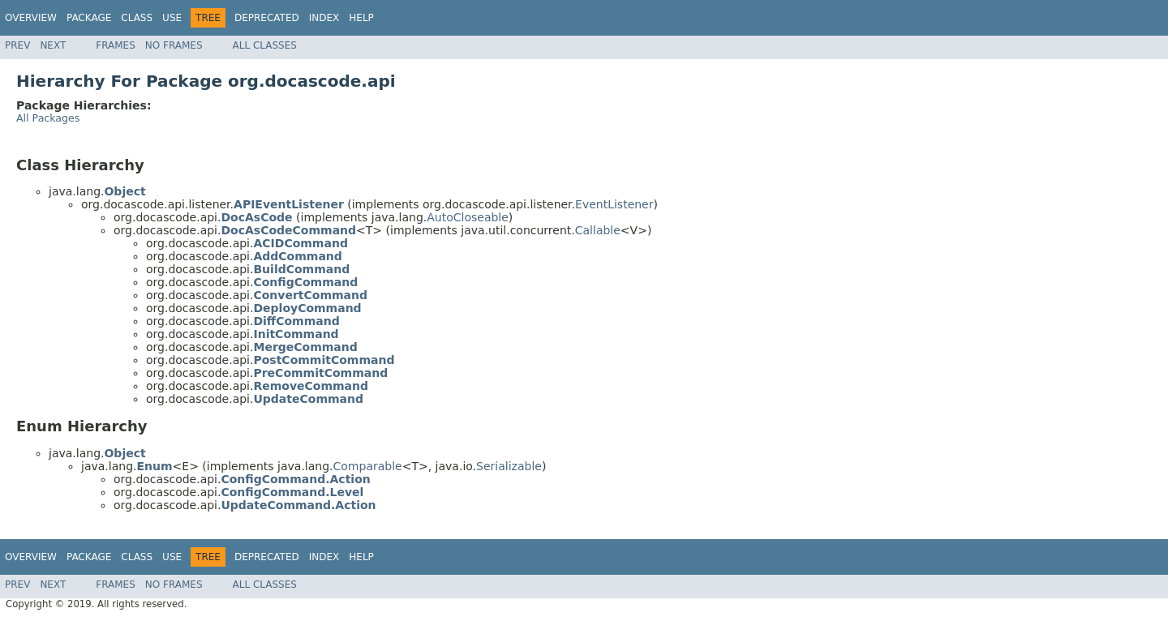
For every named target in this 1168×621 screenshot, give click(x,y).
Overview (31, 18)
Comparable (367, 466)
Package (89, 18)
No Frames (174, 45)
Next (53, 45)
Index (324, 18)
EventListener (614, 204)
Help (361, 18)
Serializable (509, 466)
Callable (597, 230)
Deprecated (266, 18)
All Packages (47, 118)
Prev (17, 45)
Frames (115, 45)
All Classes (265, 45)
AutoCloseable (468, 217)
